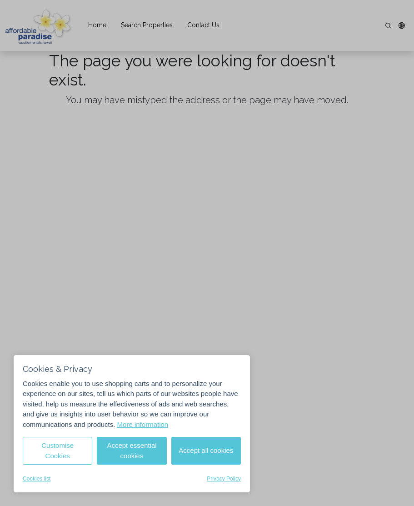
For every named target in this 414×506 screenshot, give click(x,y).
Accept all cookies (206, 450)
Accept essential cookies (131, 450)
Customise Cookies (57, 450)
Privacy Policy (224, 479)
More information (143, 424)
